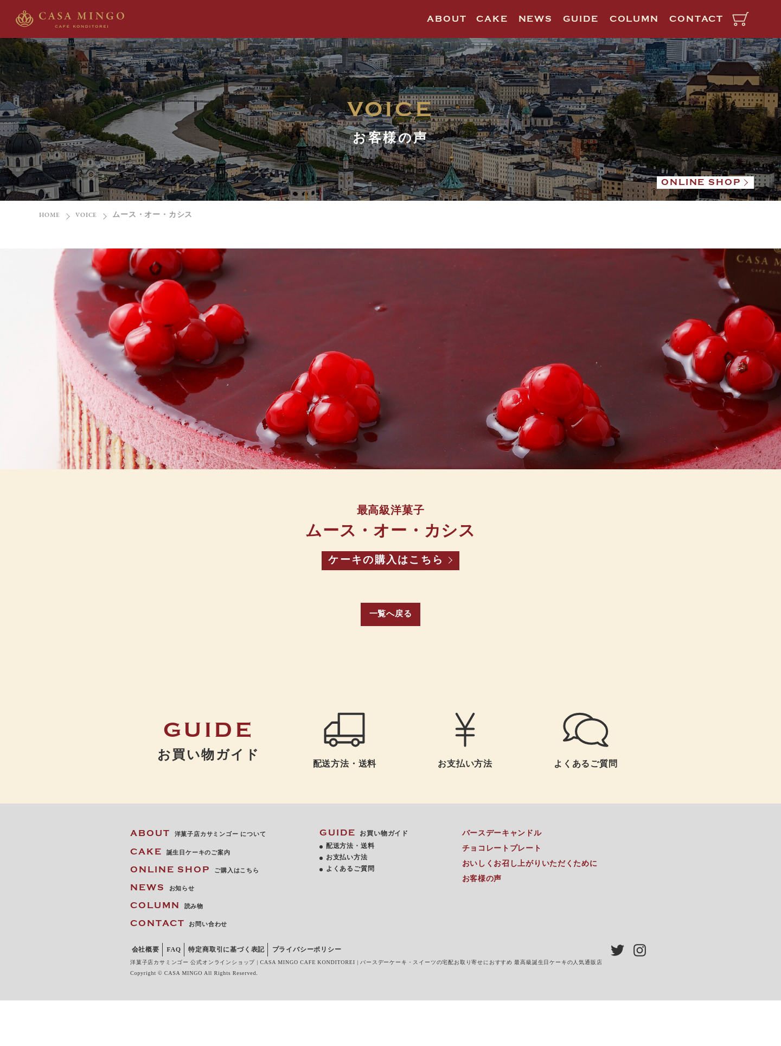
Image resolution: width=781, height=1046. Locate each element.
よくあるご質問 (585, 756)
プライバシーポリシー (168, 995)
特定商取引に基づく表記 (240, 980)
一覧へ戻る (390, 620)
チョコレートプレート (504, 879)
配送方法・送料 (345, 756)
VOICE (92, 215)
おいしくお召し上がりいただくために (532, 894)
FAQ (181, 980)
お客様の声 (484, 909)
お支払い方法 (465, 746)
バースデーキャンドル (504, 864)
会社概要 (147, 980)
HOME (51, 215)
